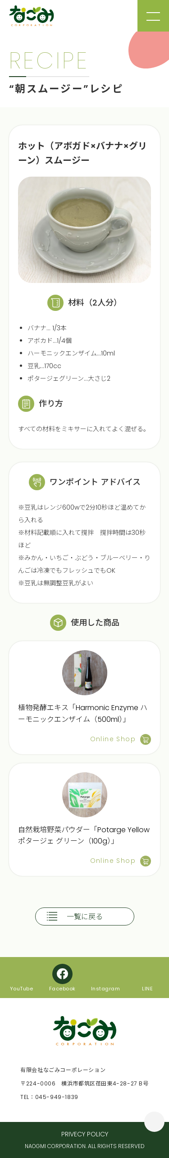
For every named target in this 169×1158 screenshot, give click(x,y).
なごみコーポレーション (31, 16)
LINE (147, 988)
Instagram (105, 988)
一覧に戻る (85, 917)
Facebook (62, 988)
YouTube (21, 988)
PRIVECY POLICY (84, 1134)
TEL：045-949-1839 (49, 1097)
